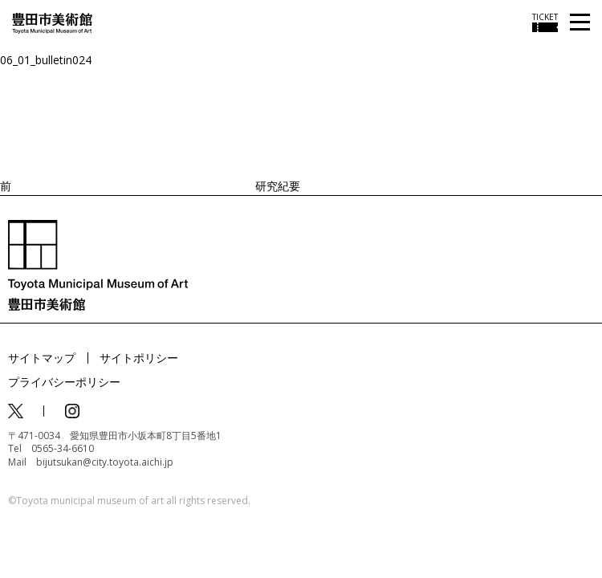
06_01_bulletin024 (46, 59)
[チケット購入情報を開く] (545, 22)
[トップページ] (52, 22)
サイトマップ (41, 357)
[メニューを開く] (580, 23)
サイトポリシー (139, 357)
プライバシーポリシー (64, 381)
